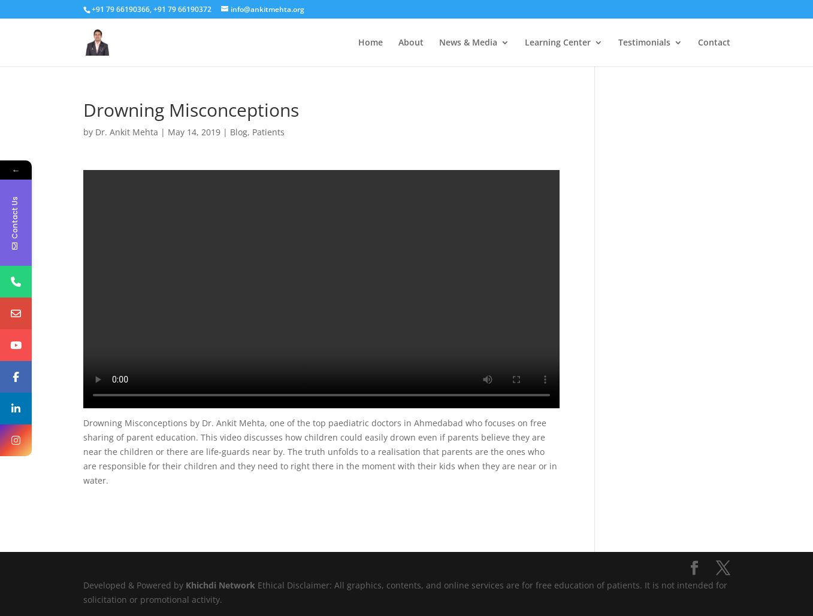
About (411, 43)
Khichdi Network (220, 585)
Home (370, 43)
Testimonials (644, 43)
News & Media (468, 43)
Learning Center (558, 43)
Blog (238, 132)
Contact (714, 43)
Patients (268, 132)
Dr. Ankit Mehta (126, 132)
